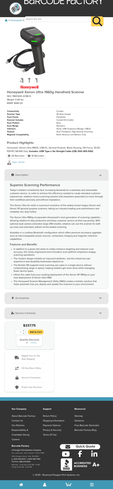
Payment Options (52, 425)
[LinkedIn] (94, 453)
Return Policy (50, 416)
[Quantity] (18, 332)
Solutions (79, 421)
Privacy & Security (52, 430)
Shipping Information (53, 421)
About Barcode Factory (23, 416)
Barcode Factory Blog (85, 430)
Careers (16, 439)
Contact (33, 343)
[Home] (6, 20)
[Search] (97, 16)
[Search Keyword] (57, 14)
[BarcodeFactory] (15, 8)
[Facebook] (80, 453)
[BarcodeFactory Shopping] (68, 485)
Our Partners (18, 425)
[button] (29, 357)
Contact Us (17, 421)
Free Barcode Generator (86, 425)
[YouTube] (66, 453)
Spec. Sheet (16, 162)
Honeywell (16, 20)
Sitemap (78, 416)
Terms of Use (50, 435)
